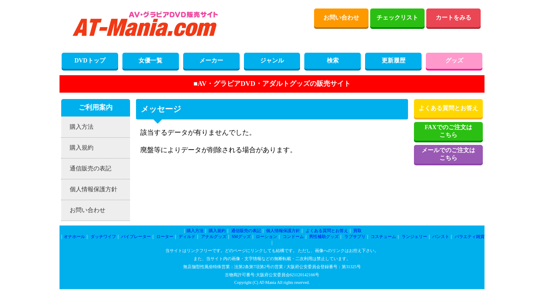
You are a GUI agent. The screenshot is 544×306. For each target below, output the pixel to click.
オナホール (74, 236)
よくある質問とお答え (448, 108)
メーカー (211, 60)
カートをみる (453, 17)
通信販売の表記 (90, 168)
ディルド (187, 236)
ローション (266, 236)
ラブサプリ (355, 236)
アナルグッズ (214, 236)
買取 (357, 230)
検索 (333, 60)
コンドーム (293, 236)
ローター (164, 236)
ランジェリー (414, 236)
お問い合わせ (341, 17)
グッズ (454, 60)
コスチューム (383, 236)
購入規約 (82, 147)
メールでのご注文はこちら (448, 154)
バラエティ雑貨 (469, 236)
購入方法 (82, 127)
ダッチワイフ (103, 236)
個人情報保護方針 (93, 189)
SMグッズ (241, 236)
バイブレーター (136, 236)
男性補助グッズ (324, 236)
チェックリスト (397, 17)
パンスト (440, 236)
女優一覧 (150, 60)
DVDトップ (89, 60)
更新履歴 (393, 60)
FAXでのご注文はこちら (448, 131)
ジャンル (272, 60)
